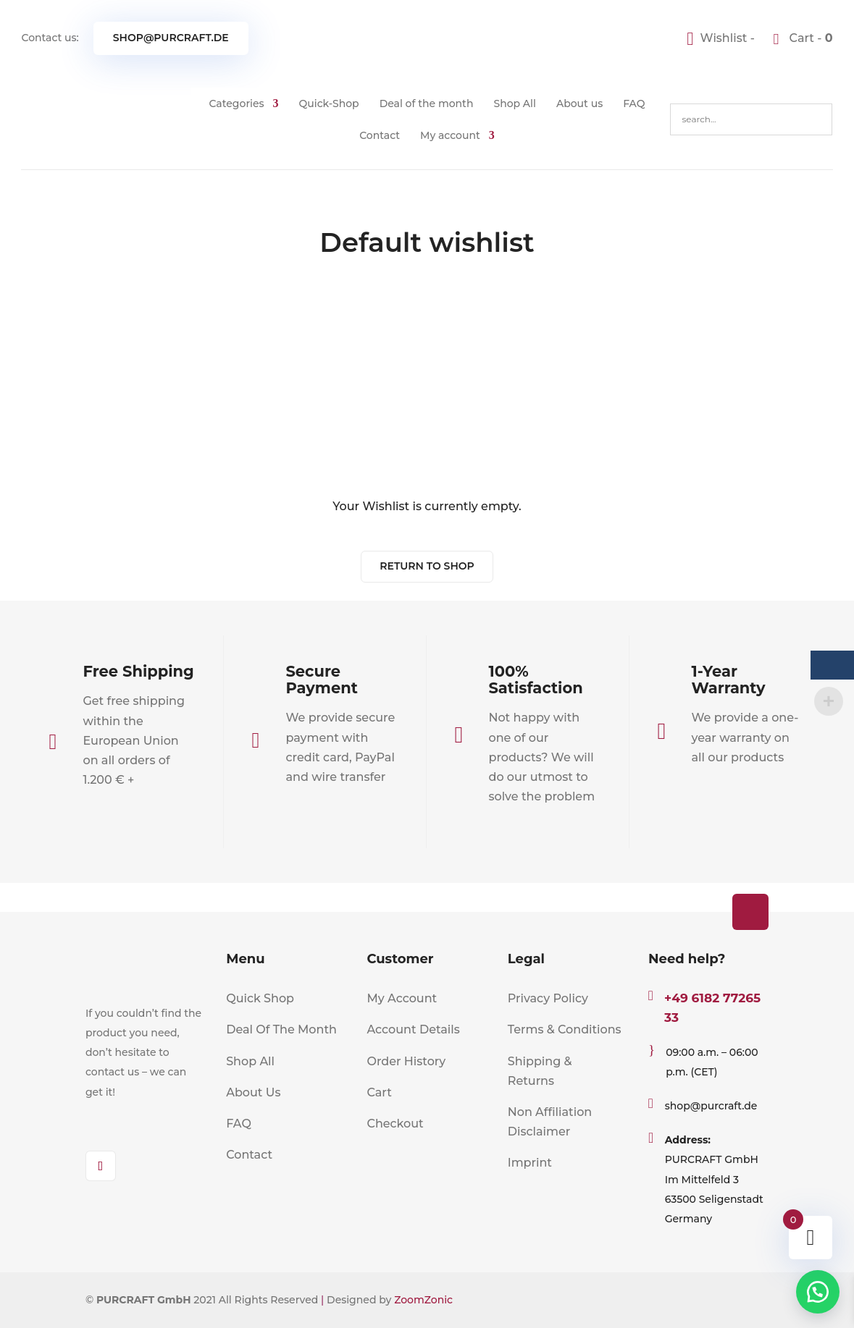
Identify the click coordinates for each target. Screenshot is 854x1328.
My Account (402, 998)
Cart (379, 1092)
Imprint (530, 1163)
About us (579, 103)
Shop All (514, 103)
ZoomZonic (423, 1299)
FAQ (634, 103)
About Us (253, 1092)
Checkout (395, 1123)
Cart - (809, 38)
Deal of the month (427, 103)
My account (450, 135)
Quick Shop (260, 998)
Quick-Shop (329, 103)
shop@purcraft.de (171, 37)
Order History (406, 1061)
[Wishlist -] (722, 38)
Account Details (413, 1029)
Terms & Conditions (564, 1029)
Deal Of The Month (281, 1029)
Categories (236, 103)
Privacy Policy (548, 998)
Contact (379, 135)
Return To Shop (427, 565)
